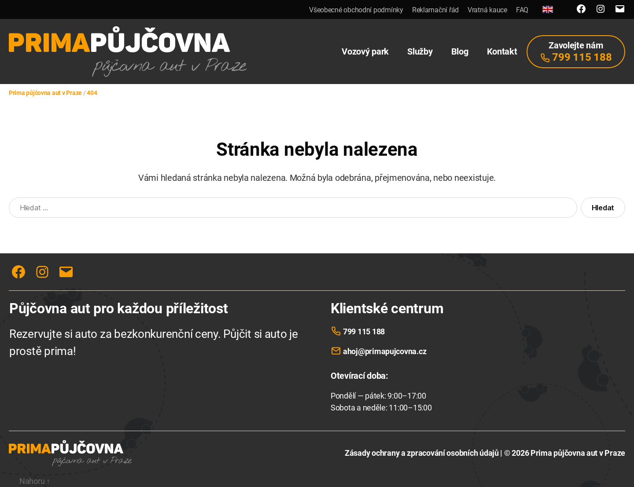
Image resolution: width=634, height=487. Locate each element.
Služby (419, 51)
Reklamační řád (435, 10)
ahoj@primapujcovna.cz (384, 351)
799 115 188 (364, 331)
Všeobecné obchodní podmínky (356, 10)
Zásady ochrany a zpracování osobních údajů (422, 453)
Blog (459, 51)
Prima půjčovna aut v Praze (578, 453)
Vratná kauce (487, 10)
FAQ (522, 10)
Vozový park (365, 51)
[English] (548, 9)
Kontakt (502, 51)
